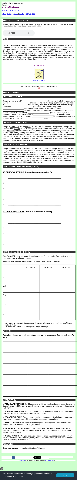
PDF (4, 14)
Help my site (30, 14)
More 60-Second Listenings (10, 10)
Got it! (65, 475)
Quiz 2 (21, 14)
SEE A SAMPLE (39, 80)
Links (56, 460)
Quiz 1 (15, 14)
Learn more (19, 477)
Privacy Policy (49, 460)
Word (9, 14)
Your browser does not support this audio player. (19, 33)
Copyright (22, 460)
